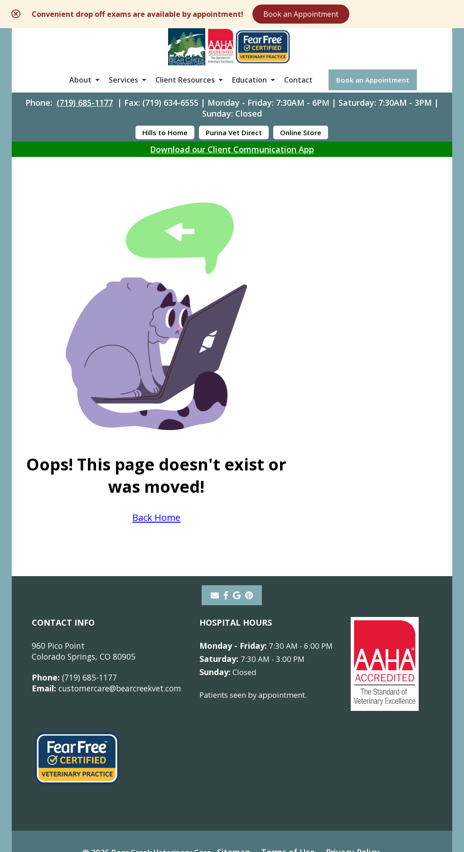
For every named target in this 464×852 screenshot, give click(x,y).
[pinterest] (249, 520)
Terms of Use (293, 776)
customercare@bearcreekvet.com (111, 613)
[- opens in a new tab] (225, 520)
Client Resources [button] (185, 93)
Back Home (342, 386)
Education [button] (249, 93)
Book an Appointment (361, 14)
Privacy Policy (359, 776)
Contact (298, 93)
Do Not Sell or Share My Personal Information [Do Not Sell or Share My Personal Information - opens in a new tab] (232, 796)
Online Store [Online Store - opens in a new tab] (300, 148)
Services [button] (123, 93)
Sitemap (237, 776)
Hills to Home (165, 148)
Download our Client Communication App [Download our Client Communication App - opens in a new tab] (232, 165)
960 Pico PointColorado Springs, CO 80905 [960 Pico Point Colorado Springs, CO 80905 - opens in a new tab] (86, 576)
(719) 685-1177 (85, 118)
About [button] (80, 93)
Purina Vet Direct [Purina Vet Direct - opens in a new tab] (234, 148)
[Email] (215, 520)
